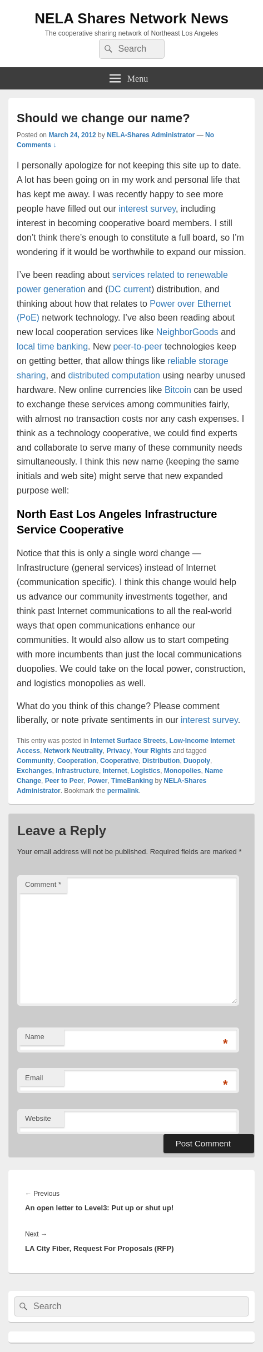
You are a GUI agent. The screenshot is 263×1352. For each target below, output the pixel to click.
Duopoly (196, 761)
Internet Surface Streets (128, 741)
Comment (43, 884)
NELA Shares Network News (131, 18)
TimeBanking (132, 781)
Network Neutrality (73, 751)
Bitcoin (178, 390)
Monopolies (182, 771)
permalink (123, 791)
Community (35, 761)
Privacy (118, 751)
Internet (115, 771)
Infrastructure (77, 771)
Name (34, 1036)
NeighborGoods (187, 332)
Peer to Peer (64, 781)
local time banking (52, 346)
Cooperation (77, 761)
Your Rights (152, 751)
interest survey (147, 208)
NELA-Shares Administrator (151, 135)
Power (97, 781)
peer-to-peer (137, 346)
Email (34, 1078)
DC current (129, 289)
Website (38, 1118)
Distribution (161, 761)
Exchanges (34, 771)
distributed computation (114, 375)
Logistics (145, 771)
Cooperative (119, 761)
